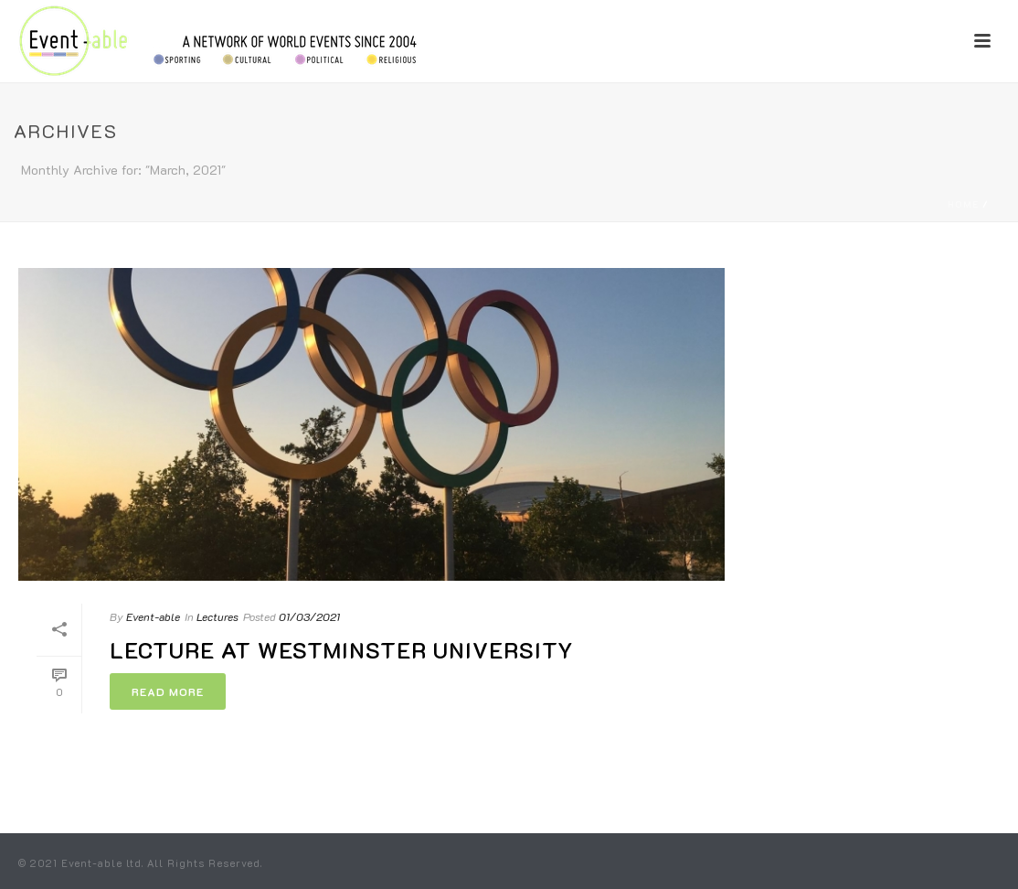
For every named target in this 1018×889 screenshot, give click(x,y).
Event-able (153, 616)
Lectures (217, 616)
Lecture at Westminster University (342, 650)
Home (963, 204)
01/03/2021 (309, 616)
